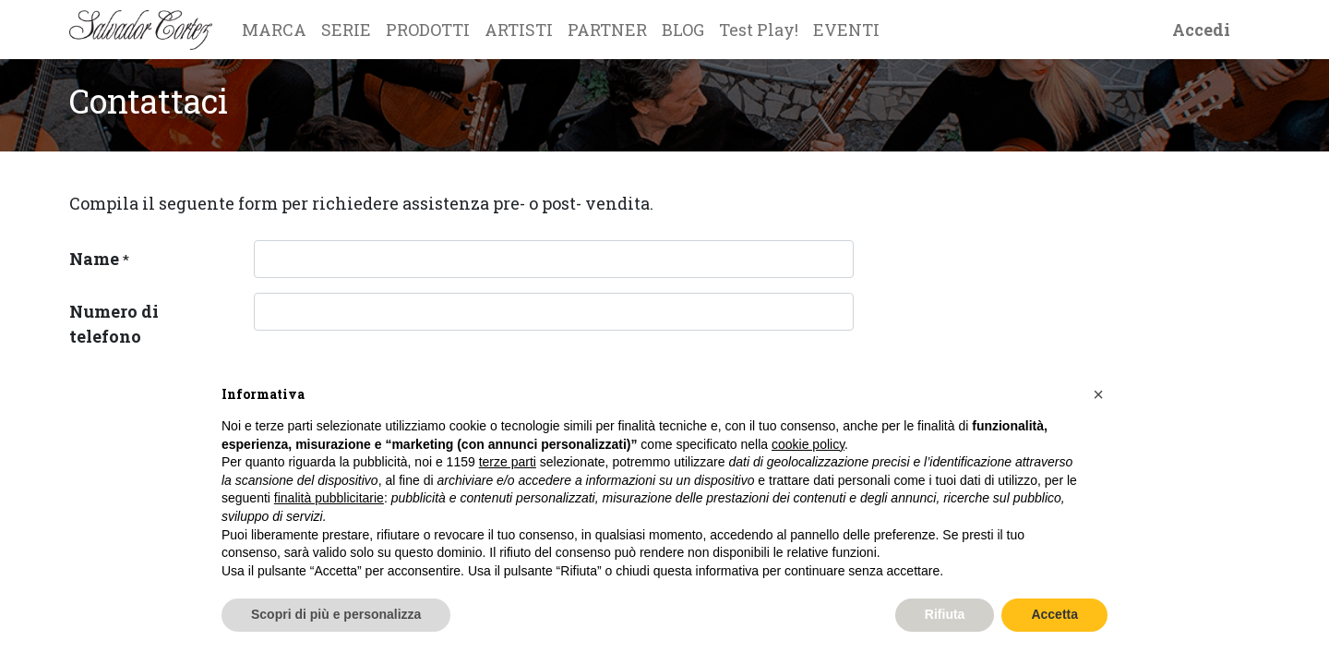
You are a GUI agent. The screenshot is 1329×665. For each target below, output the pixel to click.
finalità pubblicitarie (329, 497)
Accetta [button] (1054, 614)
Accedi (1201, 29)
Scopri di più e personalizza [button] (336, 614)
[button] (1098, 394)
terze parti (507, 461)
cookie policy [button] (808, 444)
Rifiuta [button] (945, 614)
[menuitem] (274, 29)
